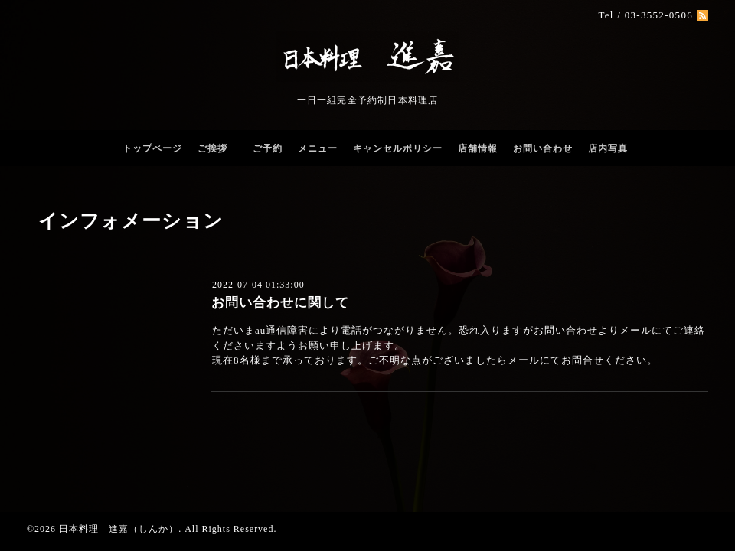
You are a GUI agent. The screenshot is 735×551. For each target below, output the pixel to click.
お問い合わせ (543, 148)
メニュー (318, 148)
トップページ (152, 148)
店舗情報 (478, 148)
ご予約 (268, 148)
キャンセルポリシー (398, 148)
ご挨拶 (217, 148)
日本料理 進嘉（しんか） (118, 528)
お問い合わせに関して (280, 302)
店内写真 (608, 148)
